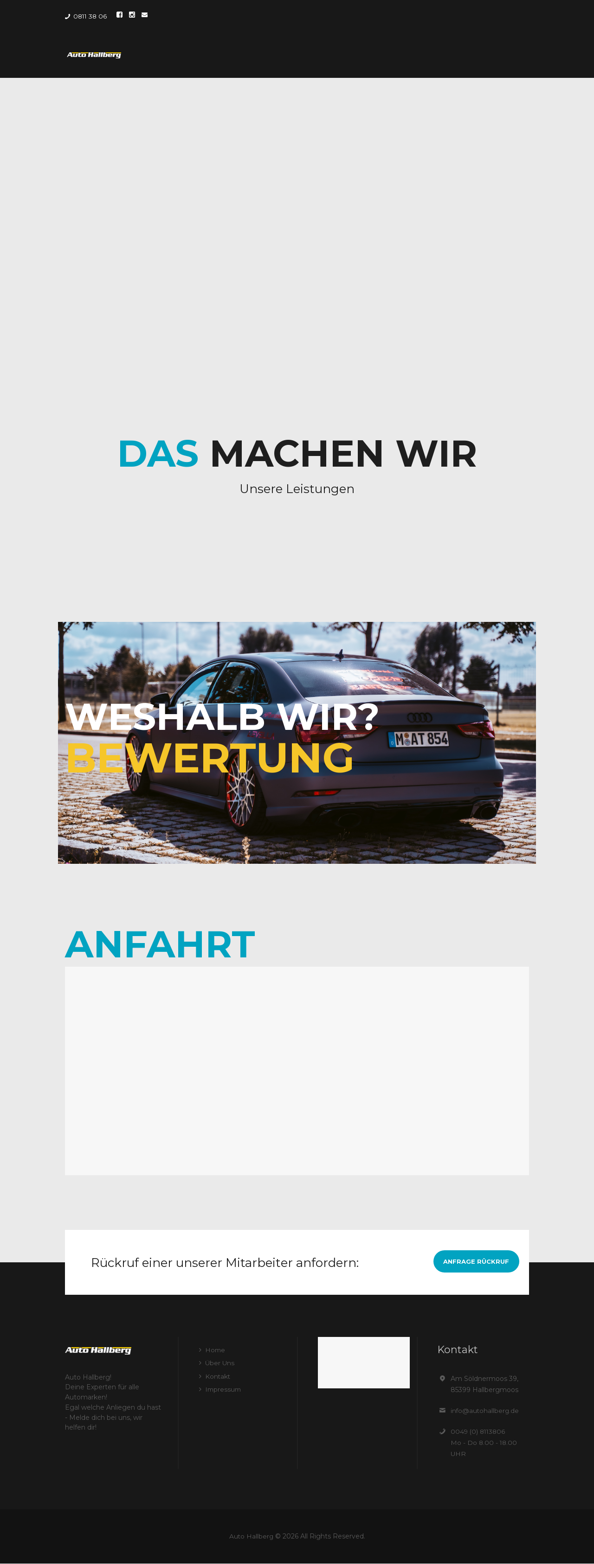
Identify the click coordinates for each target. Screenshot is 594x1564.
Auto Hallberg (251, 1536)
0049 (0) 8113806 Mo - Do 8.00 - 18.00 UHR (484, 1442)
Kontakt (218, 1376)
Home (215, 1350)
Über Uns (220, 1363)
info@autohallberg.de (485, 1410)
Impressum (224, 1389)
